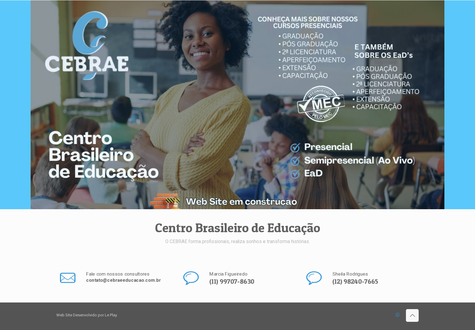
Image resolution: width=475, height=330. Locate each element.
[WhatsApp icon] (397, 315)
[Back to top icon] (412, 315)
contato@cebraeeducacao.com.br (123, 280)
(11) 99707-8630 (232, 281)
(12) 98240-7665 (355, 281)
